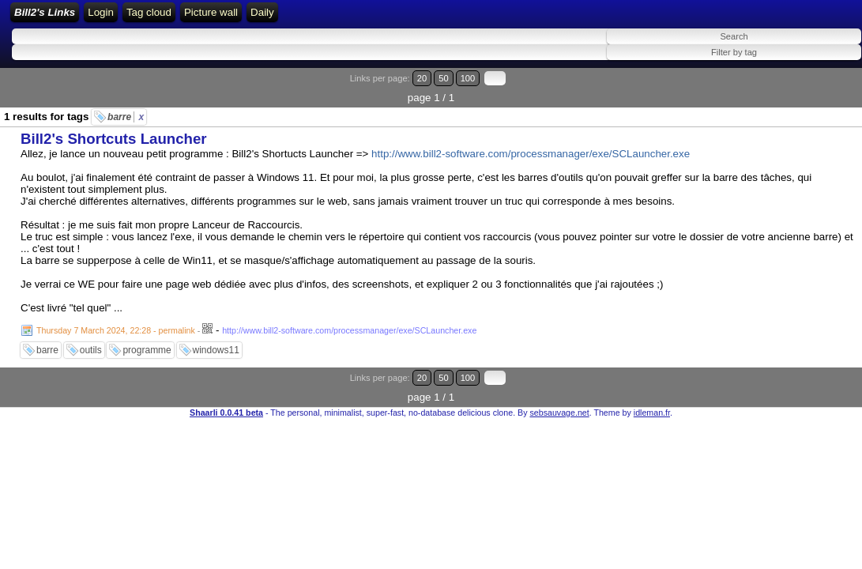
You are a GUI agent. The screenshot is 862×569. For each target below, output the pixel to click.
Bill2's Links (143, 18)
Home (214, 18)
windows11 (216, 341)
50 (796, 89)
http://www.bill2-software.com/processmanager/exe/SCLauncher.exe (530, 145)
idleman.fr (652, 384)
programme (146, 341)
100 (813, 89)
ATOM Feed (372, 18)
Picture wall (498, 18)
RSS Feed (303, 18)
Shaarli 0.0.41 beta (226, 384)
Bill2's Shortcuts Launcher (114, 130)
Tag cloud (435, 18)
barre (125, 108)
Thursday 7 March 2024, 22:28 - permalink (115, 321)
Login (254, 18)
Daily (550, 18)
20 (781, 89)
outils (91, 341)
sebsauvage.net (559, 384)
